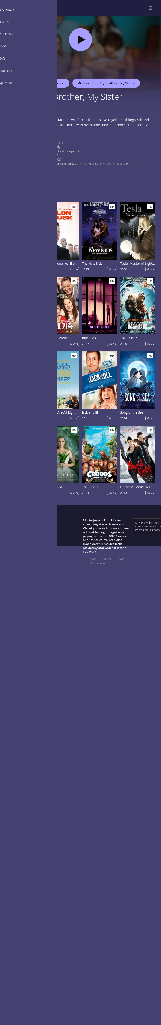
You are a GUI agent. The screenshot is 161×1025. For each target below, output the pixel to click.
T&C (93, 559)
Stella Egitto (125, 163)
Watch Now (54, 83)
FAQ (122, 559)
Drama (59, 142)
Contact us (97, 563)
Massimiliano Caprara (70, 163)
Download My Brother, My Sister (106, 83)
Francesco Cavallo (102, 163)
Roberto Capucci (66, 151)
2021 (58, 159)
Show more (47, 134)
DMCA (107, 559)
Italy (57, 147)
